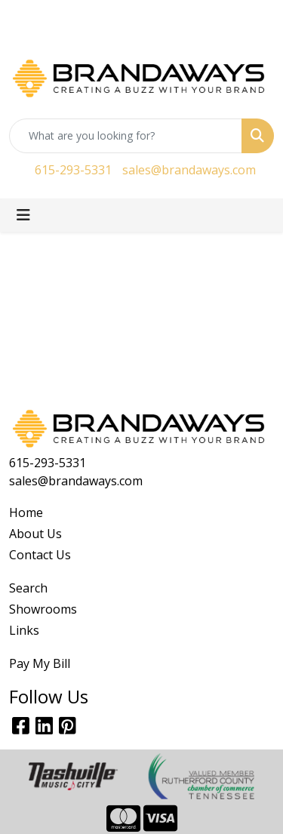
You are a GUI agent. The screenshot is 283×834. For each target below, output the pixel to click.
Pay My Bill (39, 663)
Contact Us (40, 554)
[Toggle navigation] (23, 215)
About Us (35, 533)
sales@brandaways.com (189, 170)
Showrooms (43, 609)
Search (28, 588)
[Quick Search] (125, 135)
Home (26, 512)
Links (24, 630)
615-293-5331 (73, 170)
